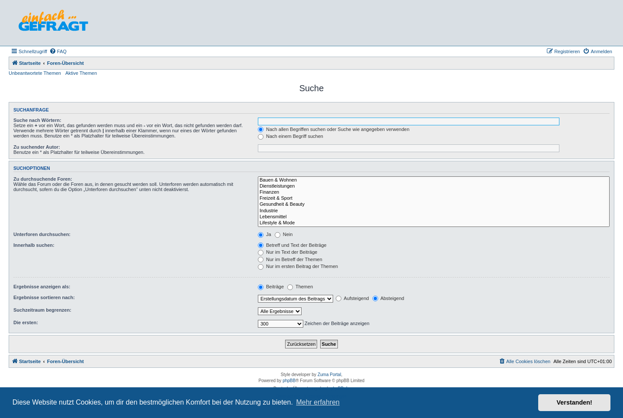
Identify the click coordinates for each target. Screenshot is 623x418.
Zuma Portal (329, 374)
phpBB (289, 380)
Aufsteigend (352, 298)
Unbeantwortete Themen (35, 73)
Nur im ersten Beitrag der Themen (298, 266)
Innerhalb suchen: (34, 245)
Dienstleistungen (434, 186)
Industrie (434, 211)
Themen (300, 286)
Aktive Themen (81, 73)
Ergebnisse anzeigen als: (41, 286)
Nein (284, 234)
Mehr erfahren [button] (318, 402)
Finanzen (434, 192)
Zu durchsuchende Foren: (42, 179)
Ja (264, 234)
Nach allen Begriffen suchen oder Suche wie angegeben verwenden (333, 129)
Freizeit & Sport (434, 198)
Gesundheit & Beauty (434, 204)
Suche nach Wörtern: (37, 120)
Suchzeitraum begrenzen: (42, 310)
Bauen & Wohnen (434, 180)
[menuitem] (58, 51)
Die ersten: (25, 322)
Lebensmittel (434, 217)
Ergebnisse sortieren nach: (44, 297)
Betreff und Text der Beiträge (292, 245)
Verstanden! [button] (574, 402)
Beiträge (271, 286)
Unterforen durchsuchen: (42, 234)
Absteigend (389, 298)
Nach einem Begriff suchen (290, 136)
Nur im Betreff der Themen (290, 259)
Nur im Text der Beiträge (287, 252)
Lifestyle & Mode (434, 223)
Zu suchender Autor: (36, 147)
